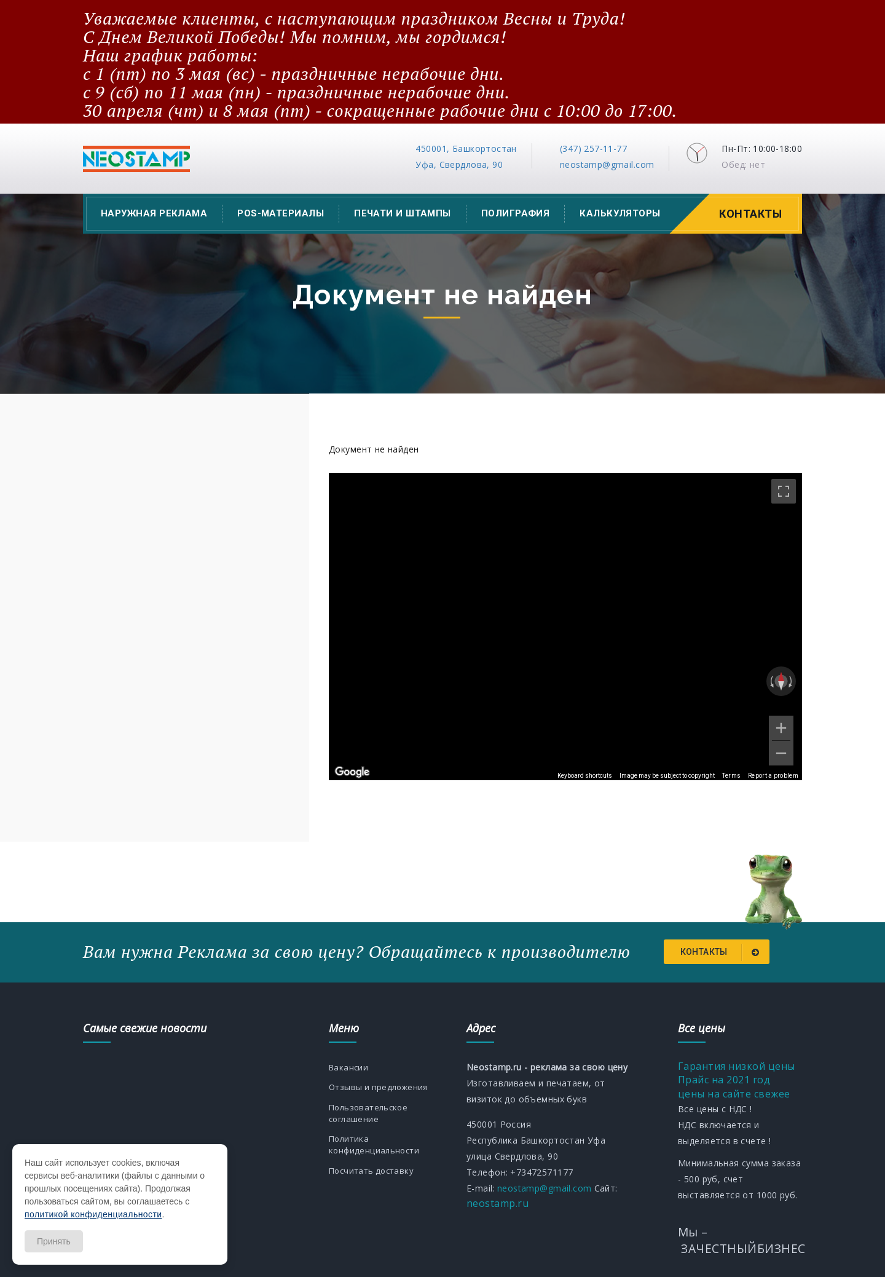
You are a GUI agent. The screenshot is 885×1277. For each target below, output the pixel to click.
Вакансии (349, 1066)
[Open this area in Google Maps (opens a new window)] (352, 772)
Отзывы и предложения (358, 1093)
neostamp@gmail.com (607, 164)
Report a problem (773, 775)
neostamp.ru (497, 1201)
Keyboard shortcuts (584, 775)
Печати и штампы (402, 213)
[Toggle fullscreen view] (783, 491)
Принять (54, 1241)
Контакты (752, 213)
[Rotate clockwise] (791, 681)
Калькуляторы (620, 213)
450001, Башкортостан (465, 148)
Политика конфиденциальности (376, 1159)
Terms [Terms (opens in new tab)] (731, 775)
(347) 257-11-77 (593, 148)
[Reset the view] (781, 681)
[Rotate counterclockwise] (770, 681)
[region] (565, 626)
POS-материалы (280, 213)
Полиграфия (515, 213)
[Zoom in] (781, 728)
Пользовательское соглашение (371, 1126)
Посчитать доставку (374, 1186)
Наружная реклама (154, 213)
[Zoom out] (781, 753)
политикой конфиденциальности (93, 1214)
